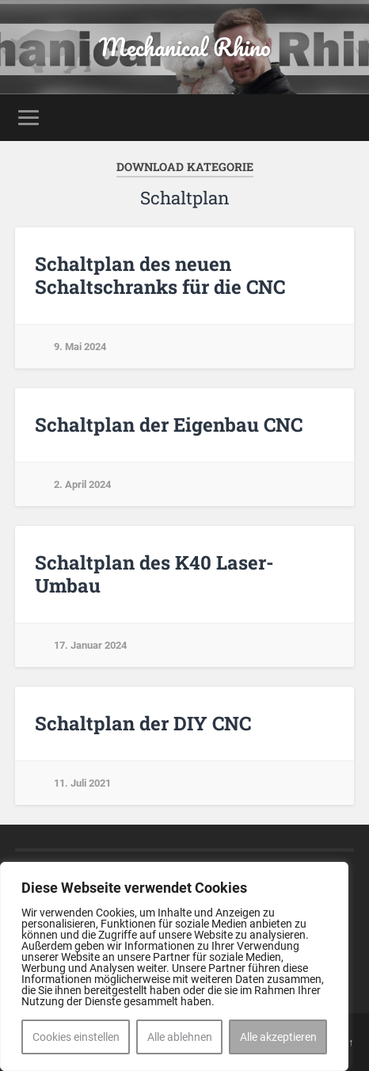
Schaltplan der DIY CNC (143, 723)
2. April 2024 (82, 484)
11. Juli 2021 (82, 783)
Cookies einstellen (76, 1037)
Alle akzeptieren (278, 1037)
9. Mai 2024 (80, 347)
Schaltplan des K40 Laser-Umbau (154, 574)
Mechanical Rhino (185, 47)
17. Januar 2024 (90, 645)
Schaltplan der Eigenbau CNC (168, 424)
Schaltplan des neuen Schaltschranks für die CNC (160, 275)
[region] (174, 966)
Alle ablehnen (179, 1037)
